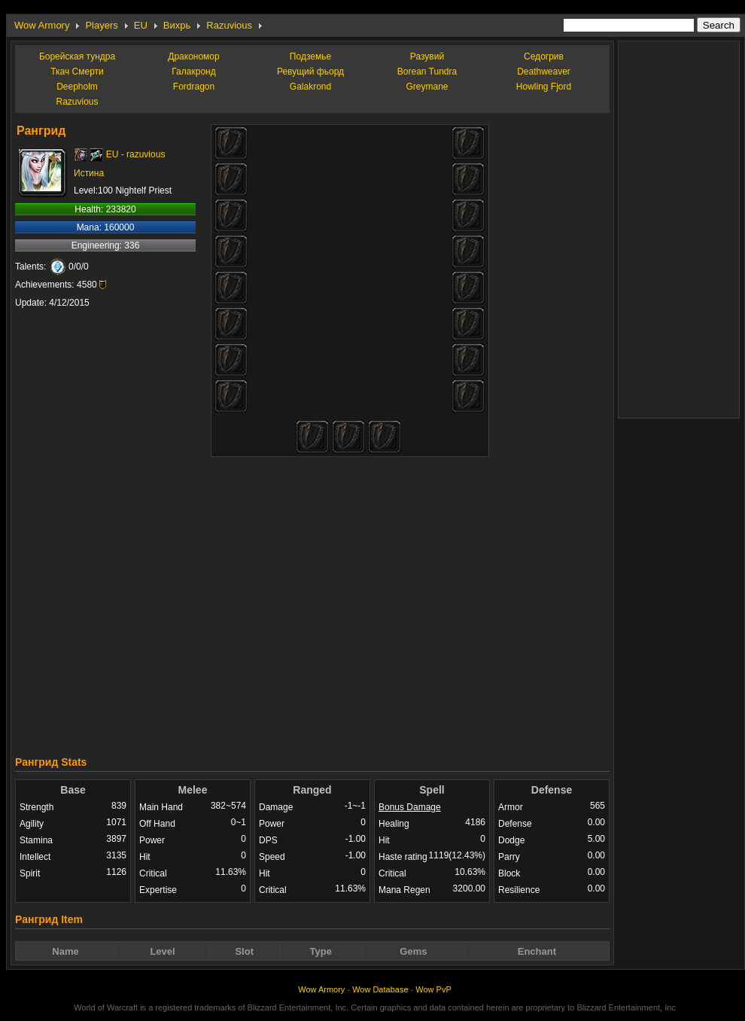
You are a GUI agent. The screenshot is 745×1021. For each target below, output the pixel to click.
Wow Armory (41, 25)
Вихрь (176, 25)
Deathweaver (543, 71)
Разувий (427, 56)
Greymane (427, 86)
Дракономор (193, 56)
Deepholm (77, 86)
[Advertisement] (442, 600)
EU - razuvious (136, 154)
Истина (89, 173)
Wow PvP (433, 989)
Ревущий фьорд (310, 71)
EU (140, 25)
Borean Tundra (427, 71)
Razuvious (229, 25)
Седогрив (544, 56)
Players (101, 25)
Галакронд (193, 71)
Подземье (310, 56)
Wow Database (380, 989)
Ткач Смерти (77, 71)
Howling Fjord (543, 86)
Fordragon (193, 86)
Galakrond (310, 86)
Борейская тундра (77, 56)
